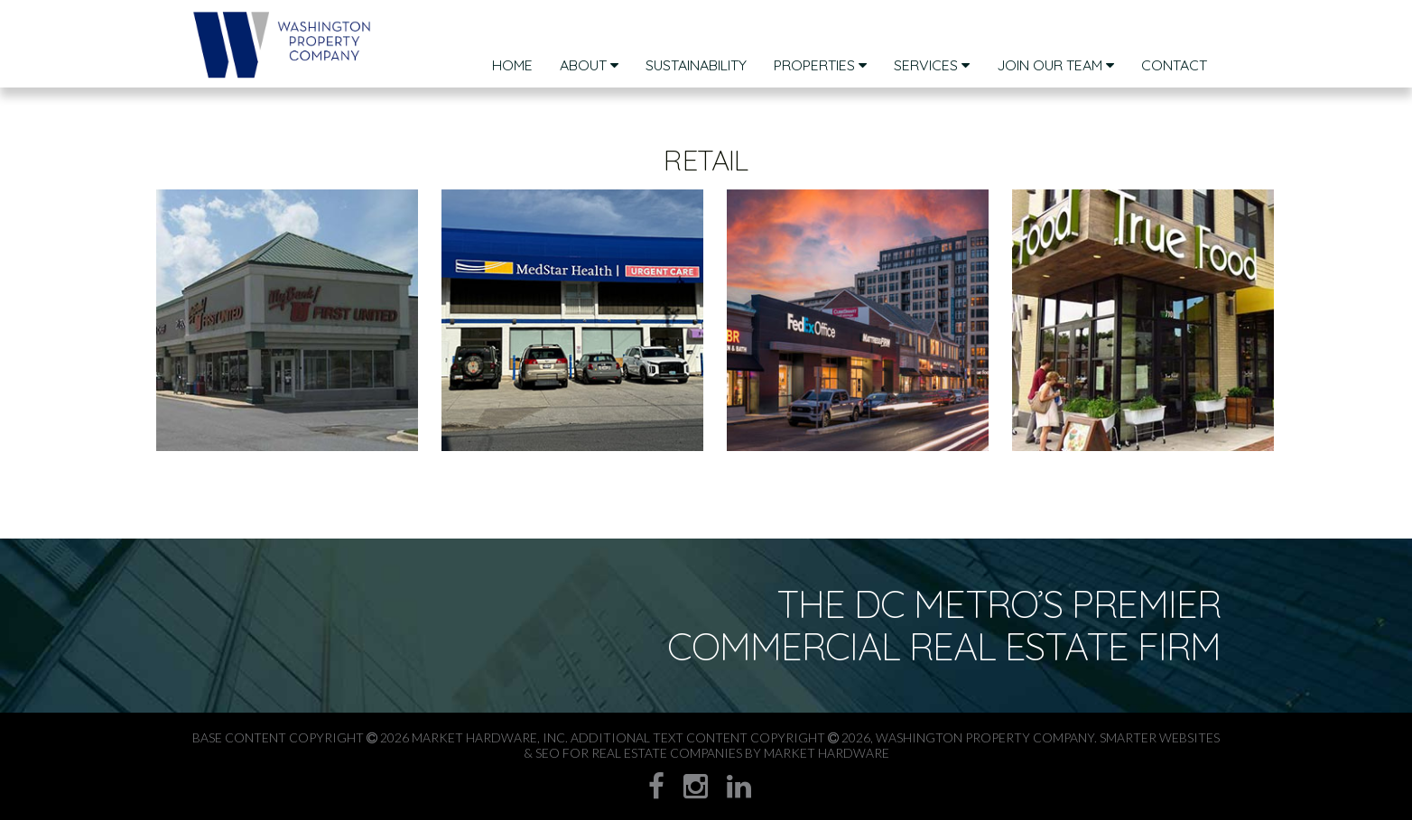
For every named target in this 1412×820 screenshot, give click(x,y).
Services (932, 65)
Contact (1174, 65)
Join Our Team (1055, 65)
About (589, 65)
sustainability (696, 65)
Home (512, 65)
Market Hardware (826, 752)
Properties (820, 65)
